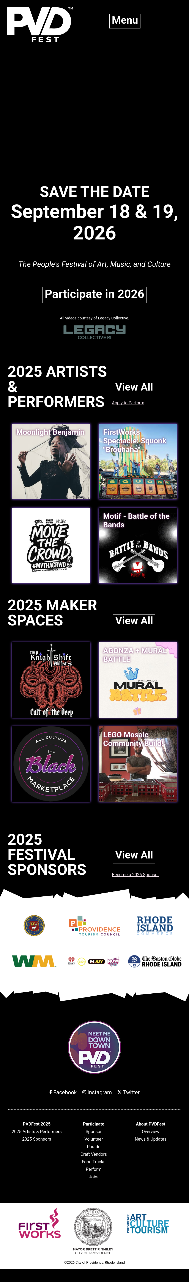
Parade (94, 1146)
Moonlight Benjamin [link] (50, 432)
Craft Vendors (93, 1154)
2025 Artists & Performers (37, 1131)
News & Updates (150, 1139)
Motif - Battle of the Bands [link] (136, 520)
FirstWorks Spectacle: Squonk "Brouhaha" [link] (134, 441)
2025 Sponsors (36, 1139)
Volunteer (93, 1139)
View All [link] (134, 387)
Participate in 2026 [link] (94, 294)
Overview (150, 1131)
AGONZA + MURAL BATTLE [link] (135, 655)
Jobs (93, 1176)
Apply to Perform (128, 402)
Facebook (63, 1092)
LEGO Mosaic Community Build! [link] (133, 739)
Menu (125, 20)
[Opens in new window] (34, 934)
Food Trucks (93, 1161)
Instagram (97, 1092)
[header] (36, 1124)
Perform (94, 1169)
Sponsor (94, 1131)
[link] (51, 545)
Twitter (128, 1092)
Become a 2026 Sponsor (135, 874)
